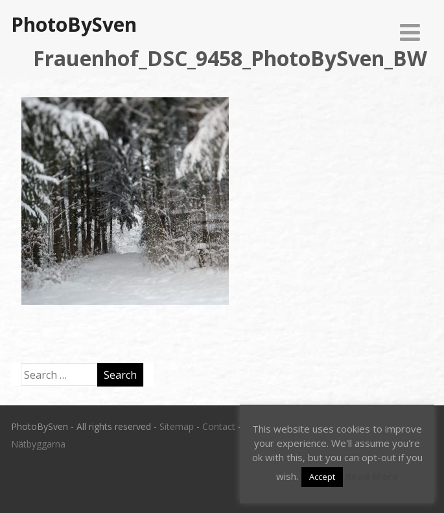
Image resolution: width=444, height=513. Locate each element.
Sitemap (176, 426)
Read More (371, 476)
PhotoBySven (74, 24)
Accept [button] (322, 477)
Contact (218, 426)
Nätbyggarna (38, 444)
